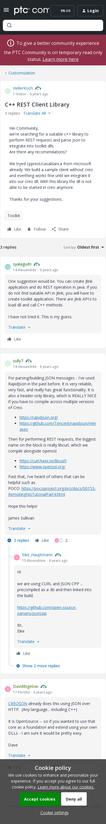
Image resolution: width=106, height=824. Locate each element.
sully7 (18, 360)
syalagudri (22, 264)
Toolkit (13, 215)
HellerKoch (23, 88)
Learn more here (61, 59)
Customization (21, 73)
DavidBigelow (25, 686)
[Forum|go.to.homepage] (27, 10)
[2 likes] (61, 540)
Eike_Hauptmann (37, 554)
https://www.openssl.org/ (42, 466)
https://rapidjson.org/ (39, 417)
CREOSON (17, 703)
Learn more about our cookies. (66, 787)
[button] (6, 11)
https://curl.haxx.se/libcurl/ (43, 460)
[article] (53, 302)
